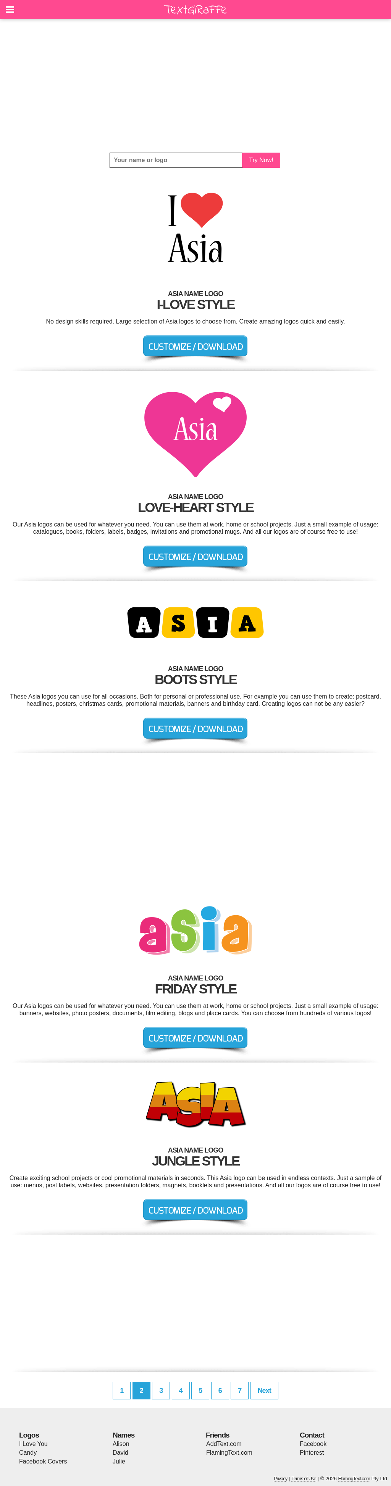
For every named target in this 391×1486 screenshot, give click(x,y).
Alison (121, 1444)
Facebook (313, 1444)
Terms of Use (303, 1478)
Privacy (281, 1478)
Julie (119, 1461)
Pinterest (312, 1452)
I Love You (33, 1444)
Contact (312, 1435)
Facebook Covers (43, 1461)
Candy (28, 1452)
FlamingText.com (229, 1452)
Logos (29, 1435)
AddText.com (223, 1444)
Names (123, 1435)
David (120, 1452)
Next (264, 1390)
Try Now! (261, 160)
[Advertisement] (195, 85)
